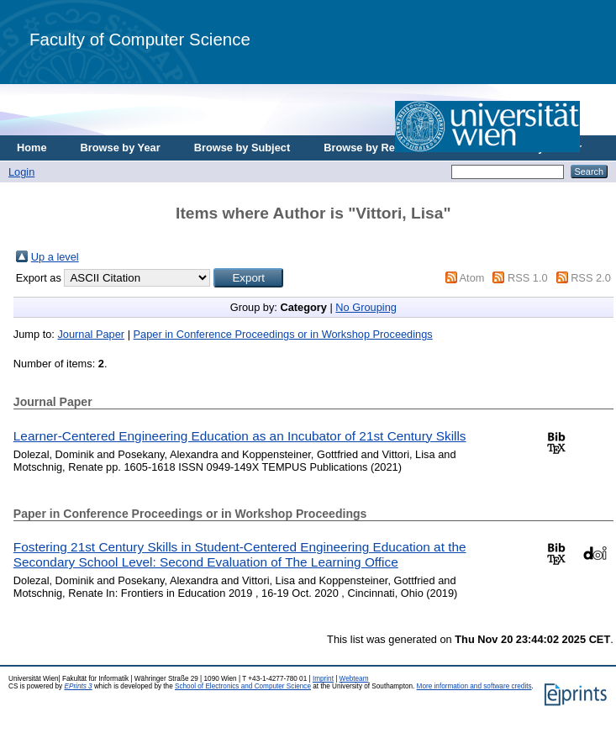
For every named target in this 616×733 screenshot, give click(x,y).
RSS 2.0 (591, 278)
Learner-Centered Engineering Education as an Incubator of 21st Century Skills (239, 436)
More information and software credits (474, 686)
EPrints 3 (78, 686)
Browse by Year (121, 147)
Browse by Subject (242, 147)
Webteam (354, 679)
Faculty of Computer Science (139, 39)
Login (21, 172)
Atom (472, 278)
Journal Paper (90, 334)
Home (32, 147)
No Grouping (366, 307)
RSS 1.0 (528, 278)
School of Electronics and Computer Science (243, 686)
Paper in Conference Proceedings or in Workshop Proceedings (283, 334)
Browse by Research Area (389, 147)
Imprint (323, 679)
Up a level (55, 256)
